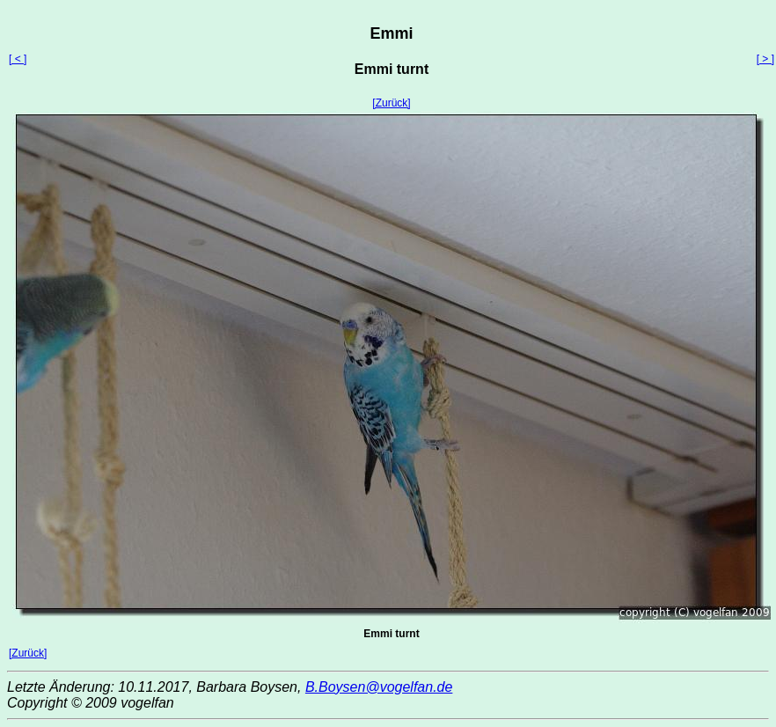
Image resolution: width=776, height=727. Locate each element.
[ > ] (765, 59)
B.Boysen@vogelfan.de (378, 686)
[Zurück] (391, 103)
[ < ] (17, 59)
